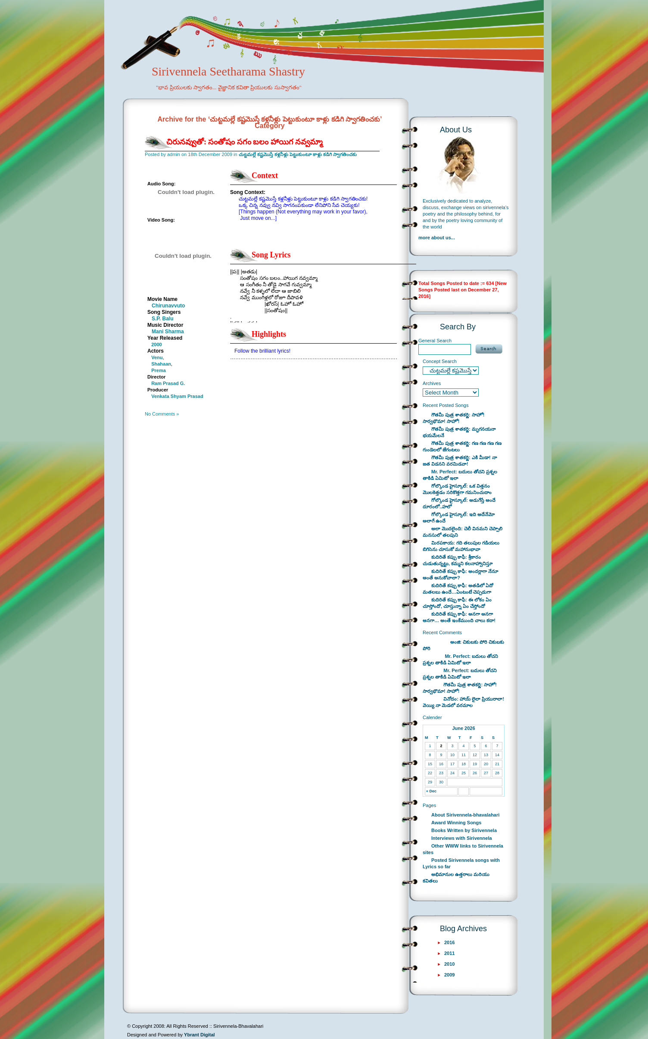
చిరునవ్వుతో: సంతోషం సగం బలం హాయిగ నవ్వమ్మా (244, 142)
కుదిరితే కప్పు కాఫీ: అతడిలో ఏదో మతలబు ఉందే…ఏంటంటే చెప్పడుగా (458, 589)
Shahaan (161, 363)
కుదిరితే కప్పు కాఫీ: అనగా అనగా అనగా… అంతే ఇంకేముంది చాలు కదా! (459, 617)
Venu (156, 357)
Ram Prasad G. (168, 383)
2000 (156, 344)
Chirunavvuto (168, 306)
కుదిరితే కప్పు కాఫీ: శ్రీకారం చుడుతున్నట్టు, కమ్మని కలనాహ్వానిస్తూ (457, 560)
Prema (158, 370)
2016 (449, 942)
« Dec (431, 791)
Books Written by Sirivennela (464, 830)
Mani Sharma (168, 332)
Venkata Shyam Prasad (177, 396)
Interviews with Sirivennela (461, 838)
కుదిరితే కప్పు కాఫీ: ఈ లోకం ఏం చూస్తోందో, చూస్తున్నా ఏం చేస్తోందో (457, 603)
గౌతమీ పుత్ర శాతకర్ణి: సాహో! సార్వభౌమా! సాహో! (454, 418)
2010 (449, 964)
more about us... (436, 237)
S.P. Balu (162, 319)
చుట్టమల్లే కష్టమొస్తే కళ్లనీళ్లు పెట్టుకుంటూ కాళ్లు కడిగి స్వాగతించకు (298, 154)
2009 (449, 974)
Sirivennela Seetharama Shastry (216, 84)
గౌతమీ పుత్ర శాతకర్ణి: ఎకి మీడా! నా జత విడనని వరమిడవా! (460, 460)
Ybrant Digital (199, 1034)
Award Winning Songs (456, 822)
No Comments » (162, 413)
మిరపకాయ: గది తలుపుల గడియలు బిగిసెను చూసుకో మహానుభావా (461, 546)
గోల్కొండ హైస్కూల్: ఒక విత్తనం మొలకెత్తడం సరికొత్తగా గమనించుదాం (457, 489)
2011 (449, 953)
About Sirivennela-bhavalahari (465, 814)
